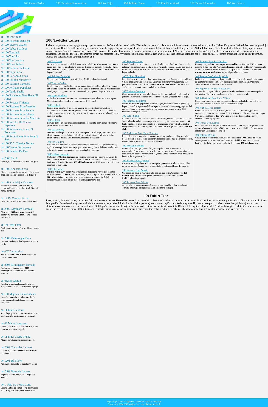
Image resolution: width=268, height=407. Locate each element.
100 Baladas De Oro (15, 151)
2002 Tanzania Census (17, 371)
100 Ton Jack (11, 52)
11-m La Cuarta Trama (17, 336)
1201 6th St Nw (13, 360)
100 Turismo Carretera (17, 83)
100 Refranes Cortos (16, 75)
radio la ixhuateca (153, 401)
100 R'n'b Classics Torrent (19, 143)
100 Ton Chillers (13, 64)
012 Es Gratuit (12, 280)
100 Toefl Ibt (11, 56)
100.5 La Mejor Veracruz (18, 182)
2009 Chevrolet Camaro (18, 347)
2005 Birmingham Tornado (19, 264)
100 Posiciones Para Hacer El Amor (21, 97)
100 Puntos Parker (34, 3)
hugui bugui (112, 401)
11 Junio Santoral (14, 310)
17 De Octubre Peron (16, 198)
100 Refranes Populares (17, 87)
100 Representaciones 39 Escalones (18, 131)
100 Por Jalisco (235, 3)
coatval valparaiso (126, 401)
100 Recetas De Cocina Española (17, 124)
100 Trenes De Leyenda (17, 147)
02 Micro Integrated (15, 323)
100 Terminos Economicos (71, 3)
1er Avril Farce (12, 224)
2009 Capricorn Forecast (18, 208)
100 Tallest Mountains (203, 3)
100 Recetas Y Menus (16, 102)
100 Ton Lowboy (14, 60)
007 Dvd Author (13, 251)
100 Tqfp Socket (13, 71)
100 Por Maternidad (167, 3)
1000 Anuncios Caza (16, 168)
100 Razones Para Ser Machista (22, 118)
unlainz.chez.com (136, 404)
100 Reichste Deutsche (17, 40)
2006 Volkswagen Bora (17, 238)
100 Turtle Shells (14, 91)
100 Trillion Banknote (16, 68)
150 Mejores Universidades (20, 294)
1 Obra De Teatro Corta (17, 384)
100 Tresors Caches (15, 44)
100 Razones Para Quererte (19, 106)
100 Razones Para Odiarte (19, 114)
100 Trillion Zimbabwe (17, 79)
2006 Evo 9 (11, 158)
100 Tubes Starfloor (15, 48)
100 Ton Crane (12, 36)
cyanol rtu (140, 401)
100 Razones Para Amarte (19, 110)
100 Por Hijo (105, 3)
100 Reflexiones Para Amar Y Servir (21, 138)
